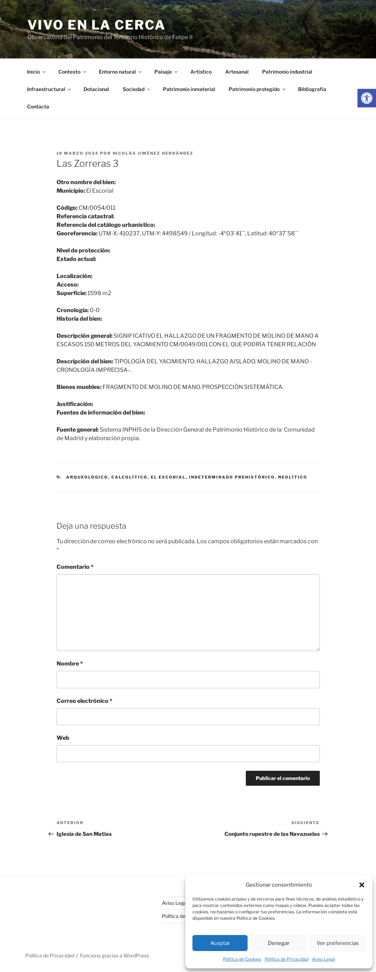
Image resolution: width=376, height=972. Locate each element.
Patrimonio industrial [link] (287, 72)
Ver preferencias (338, 943)
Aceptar (220, 943)
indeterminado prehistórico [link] (232, 477)
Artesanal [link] (237, 72)
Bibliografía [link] (312, 89)
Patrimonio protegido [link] (257, 89)
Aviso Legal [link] (323, 959)
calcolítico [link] (129, 477)
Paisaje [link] (166, 72)
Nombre (70, 663)
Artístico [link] (201, 72)
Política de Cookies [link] (242, 959)
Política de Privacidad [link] (286, 959)
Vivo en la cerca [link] (96, 25)
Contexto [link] (72, 72)
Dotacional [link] (96, 89)
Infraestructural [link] (49, 89)
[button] (361, 884)
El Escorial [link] (168, 477)
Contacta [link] (38, 106)
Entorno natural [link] (121, 72)
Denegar (279, 943)
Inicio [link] (37, 72)
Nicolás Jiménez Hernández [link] (153, 153)
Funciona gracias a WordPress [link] (114, 955)
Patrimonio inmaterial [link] (189, 89)
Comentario (75, 567)
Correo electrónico (84, 701)
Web (63, 738)
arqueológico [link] (87, 477)
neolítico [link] (292, 477)
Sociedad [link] (137, 89)
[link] (367, 98)
